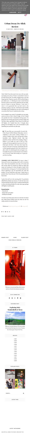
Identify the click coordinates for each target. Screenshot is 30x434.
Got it (19, 12)
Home (15, 237)
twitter (15, 206)
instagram (24, 206)
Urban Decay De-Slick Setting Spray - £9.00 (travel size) (15, 90)
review (22, 29)
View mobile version (15, 240)
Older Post (24, 237)
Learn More (12, 12)
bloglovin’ (10, 206)
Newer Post (5, 237)
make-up (16, 29)
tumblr (19, 206)
